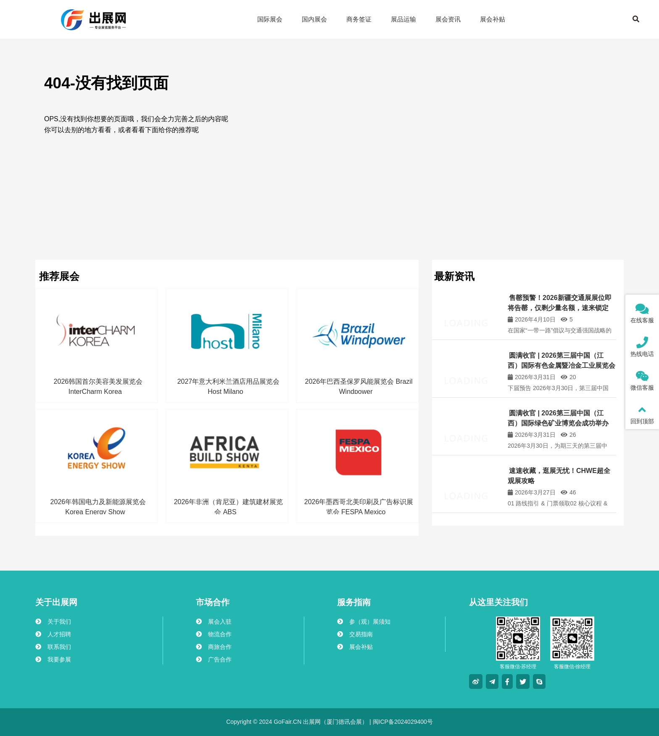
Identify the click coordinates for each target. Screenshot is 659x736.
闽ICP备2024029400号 (402, 721)
